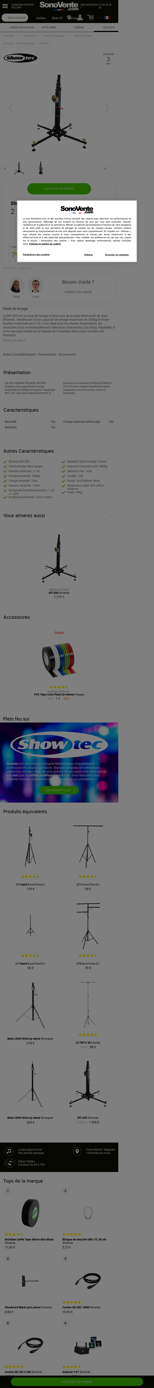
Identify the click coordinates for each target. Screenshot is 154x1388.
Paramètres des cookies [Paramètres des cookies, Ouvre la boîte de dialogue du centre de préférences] (36, 254)
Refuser (88, 254)
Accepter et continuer (117, 254)
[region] (77, 231)
